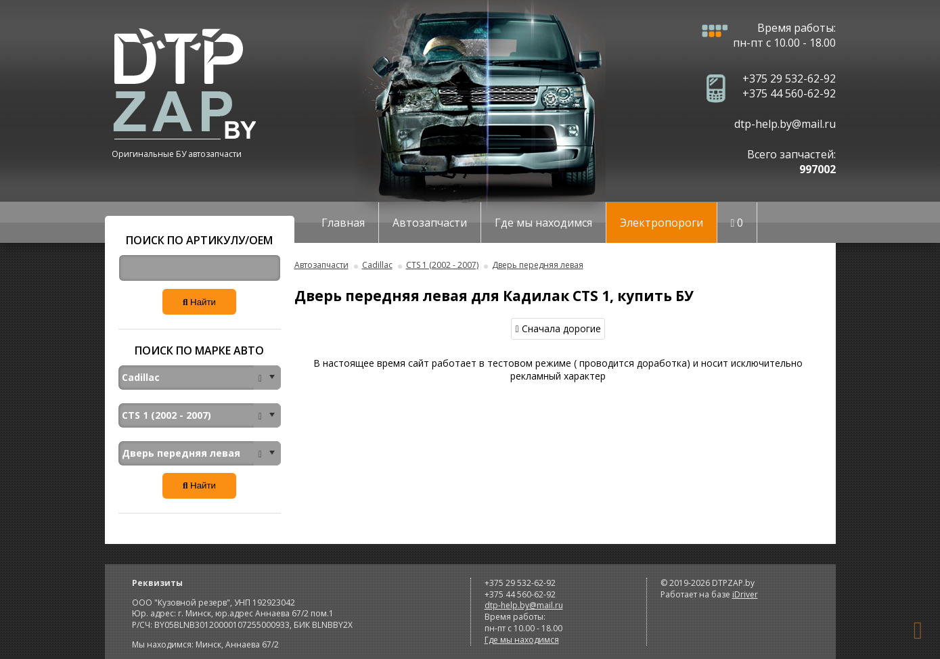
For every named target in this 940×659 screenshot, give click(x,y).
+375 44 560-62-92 (789, 93)
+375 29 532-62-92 (789, 78)
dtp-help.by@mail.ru (785, 123)
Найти (199, 302)
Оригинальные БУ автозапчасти (177, 154)
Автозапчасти (430, 222)
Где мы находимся (543, 222)
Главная (343, 222)
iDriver (745, 594)
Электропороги (661, 222)
